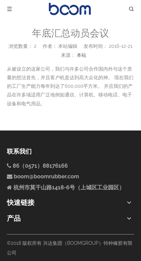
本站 (81, 55)
